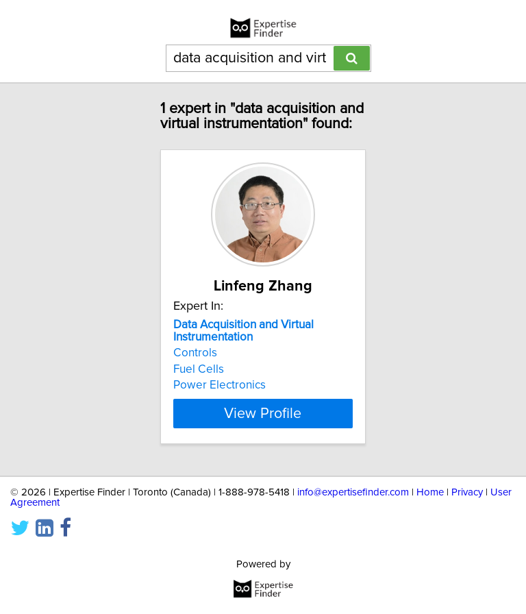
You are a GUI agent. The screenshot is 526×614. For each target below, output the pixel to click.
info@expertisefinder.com (353, 492)
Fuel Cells (198, 369)
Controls (195, 353)
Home (430, 492)
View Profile (262, 413)
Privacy (467, 492)
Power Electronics (219, 385)
